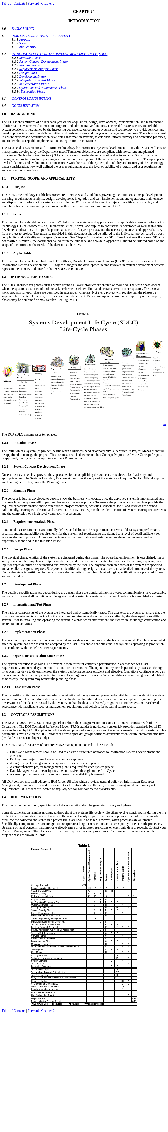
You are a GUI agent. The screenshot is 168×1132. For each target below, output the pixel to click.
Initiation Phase (30, 57)
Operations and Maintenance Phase (43, 87)
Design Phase (28, 72)
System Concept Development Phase (43, 61)
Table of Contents (13, 3)
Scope (23, 43)
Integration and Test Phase (37, 80)
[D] (164, 424)
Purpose (24, 39)
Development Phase (32, 76)
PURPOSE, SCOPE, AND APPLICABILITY (41, 35)
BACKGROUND (23, 28)
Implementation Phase (34, 84)
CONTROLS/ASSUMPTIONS (31, 98)
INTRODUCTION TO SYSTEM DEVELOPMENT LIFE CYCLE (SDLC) (60, 54)
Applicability (27, 47)
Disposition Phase (33, 91)
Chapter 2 (47, 3)
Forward (33, 3)
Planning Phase (29, 65)
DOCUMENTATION (25, 105)
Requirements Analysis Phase (38, 69)
